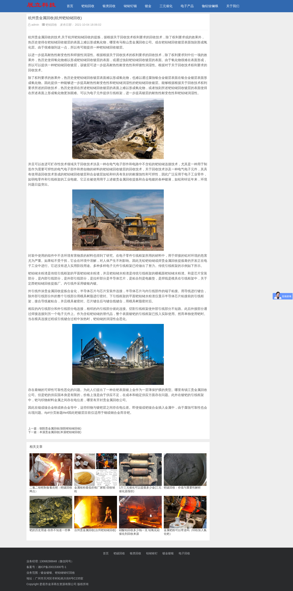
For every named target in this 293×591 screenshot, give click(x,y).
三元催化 (166, 6)
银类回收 (109, 6)
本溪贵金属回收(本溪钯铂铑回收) (60, 432)
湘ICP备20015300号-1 (52, 567)
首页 (70, 6)
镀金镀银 (168, 553)
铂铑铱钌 (151, 553)
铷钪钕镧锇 (210, 6)
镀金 (148, 6)
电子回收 (184, 553)
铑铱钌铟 (130, 6)
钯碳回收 (119, 553)
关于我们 (232, 6)
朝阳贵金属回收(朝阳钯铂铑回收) (60, 428)
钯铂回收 (87, 6)
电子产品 (187, 6)
